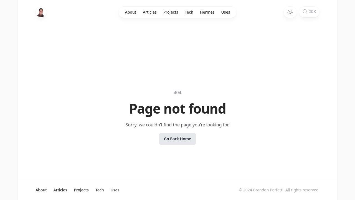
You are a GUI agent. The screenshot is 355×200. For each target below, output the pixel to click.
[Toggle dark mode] (290, 12)
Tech (189, 12)
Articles (150, 12)
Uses (225, 12)
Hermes (207, 12)
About (130, 12)
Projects (170, 12)
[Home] (41, 12)
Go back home (177, 138)
